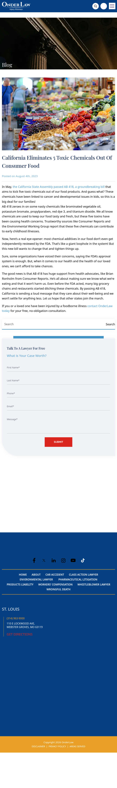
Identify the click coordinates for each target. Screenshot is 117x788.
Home (23, 574)
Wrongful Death (58, 589)
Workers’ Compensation (55, 584)
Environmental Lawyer (36, 579)
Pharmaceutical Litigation (77, 579)
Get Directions (19, 634)
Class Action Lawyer (83, 574)
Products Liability (20, 584)
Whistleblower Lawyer (94, 584)
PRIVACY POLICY (57, 746)
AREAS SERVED (77, 746)
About (36, 574)
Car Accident (55, 574)
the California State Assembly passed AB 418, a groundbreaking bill (59, 187)
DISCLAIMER (38, 746)
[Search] (110, 324)
